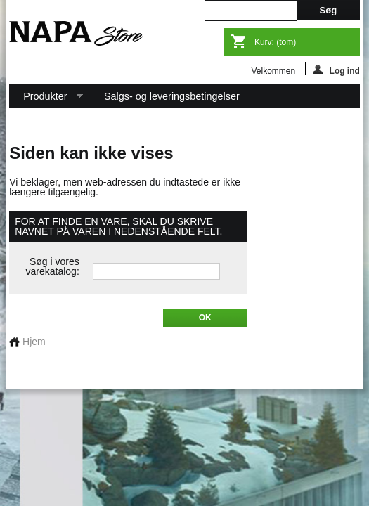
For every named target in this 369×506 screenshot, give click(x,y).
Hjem (27, 341)
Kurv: (275, 42)
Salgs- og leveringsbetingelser (172, 96)
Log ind (336, 70)
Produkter (46, 99)
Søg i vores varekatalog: (52, 266)
